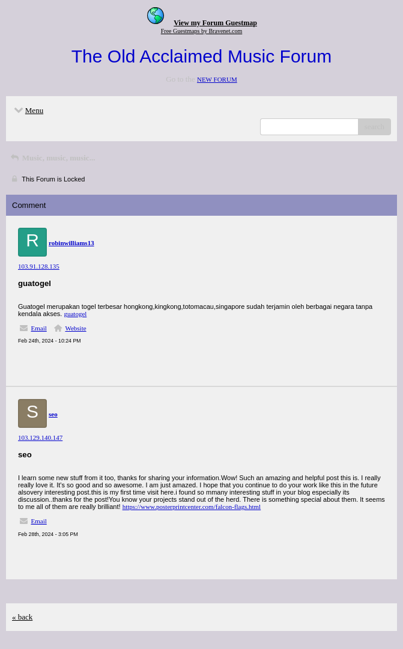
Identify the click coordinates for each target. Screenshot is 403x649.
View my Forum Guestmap (215, 23)
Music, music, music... (52, 157)
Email (39, 328)
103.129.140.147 (40, 437)
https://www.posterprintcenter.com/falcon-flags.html (192, 506)
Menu (27, 110)
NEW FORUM (217, 79)
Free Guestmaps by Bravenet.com (202, 31)
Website (75, 328)
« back (22, 616)
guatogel (75, 313)
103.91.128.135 (38, 266)
